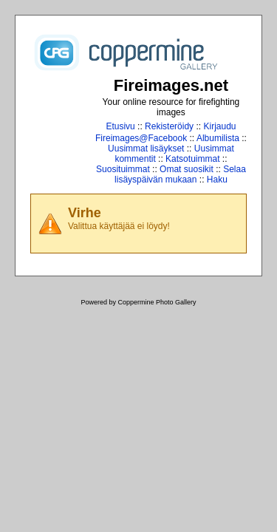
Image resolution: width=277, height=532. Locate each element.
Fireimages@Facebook (141, 138)
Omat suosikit (186, 169)
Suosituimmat (123, 169)
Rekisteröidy (169, 126)
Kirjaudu (219, 126)
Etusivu (120, 126)
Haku (217, 179)
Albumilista (217, 138)
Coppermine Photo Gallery (156, 302)
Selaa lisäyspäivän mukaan (180, 174)
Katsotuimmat (192, 159)
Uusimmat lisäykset (146, 148)
